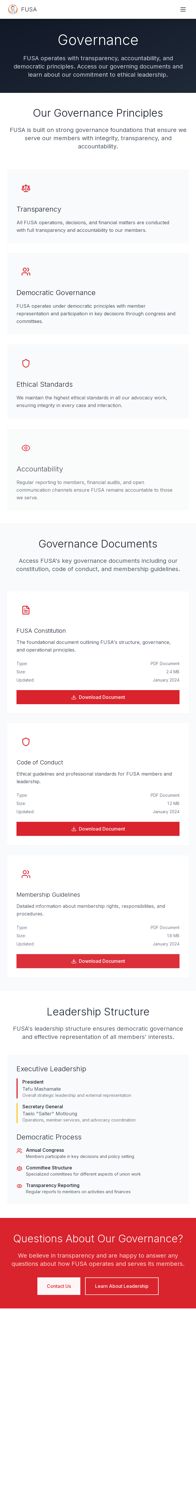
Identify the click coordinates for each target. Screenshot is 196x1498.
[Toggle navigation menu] (183, 9)
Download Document (98, 698)
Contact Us (59, 1289)
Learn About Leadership (122, 1289)
